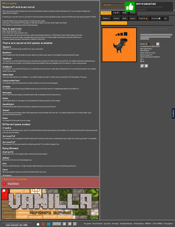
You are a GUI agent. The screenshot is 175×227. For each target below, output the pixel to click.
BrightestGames (126, 223)
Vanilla (57, 224)
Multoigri (115, 223)
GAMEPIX (148, 223)
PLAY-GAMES (157, 223)
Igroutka (107, 223)
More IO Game (97, 223)
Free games (168, 223)
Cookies (25, 224)
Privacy (8, 224)
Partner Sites (14, 224)
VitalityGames (139, 223)
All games (87, 223)
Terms (20, 224)
